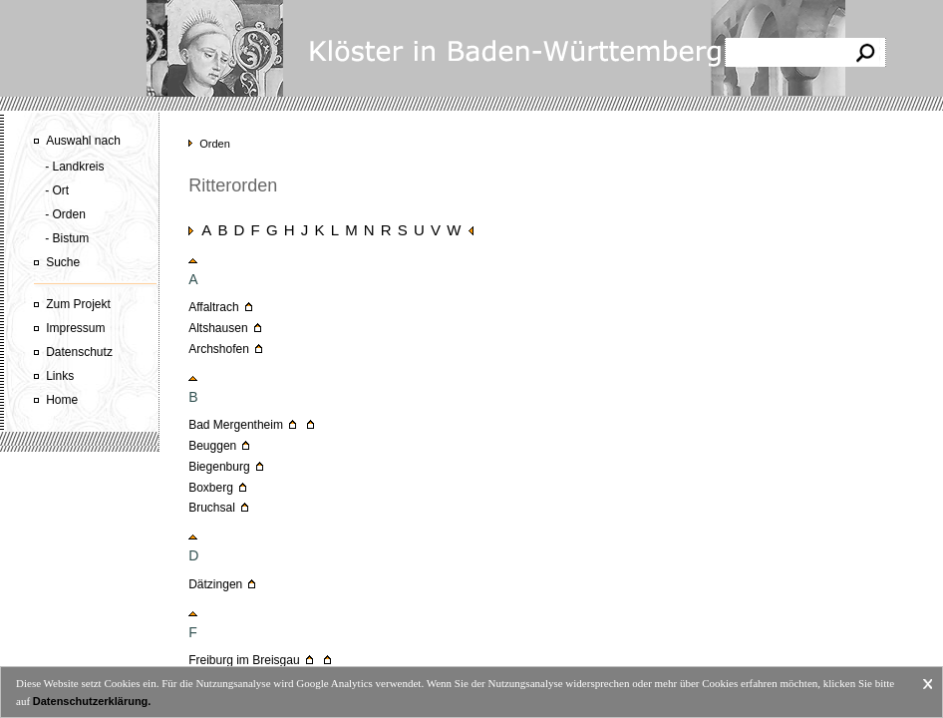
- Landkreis (74, 167)
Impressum (75, 328)
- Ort (57, 190)
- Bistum (67, 238)
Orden (214, 144)
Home (62, 400)
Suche (63, 262)
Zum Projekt (78, 304)
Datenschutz (79, 352)
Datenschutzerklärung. (92, 701)
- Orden (65, 214)
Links (60, 376)
